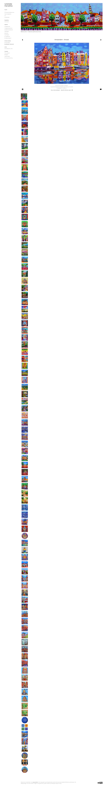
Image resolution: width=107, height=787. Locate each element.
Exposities (6, 20)
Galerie (6, 24)
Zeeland (6, 33)
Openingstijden (7, 14)
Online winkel (7, 40)
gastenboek (7, 56)
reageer (6, 54)
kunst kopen (7, 42)
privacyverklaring (8, 57)
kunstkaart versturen (9, 44)
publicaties (6, 17)
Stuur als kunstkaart (62, 90)
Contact (6, 51)
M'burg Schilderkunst (9, 12)
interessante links (8, 48)
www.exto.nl (35, 782)
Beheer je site (24, 31)
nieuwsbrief (7, 53)
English (5, 9)
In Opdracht (7, 36)
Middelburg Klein (8, 28)
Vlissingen (6, 31)
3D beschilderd (7, 38)
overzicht (6, 21)
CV (5, 15)
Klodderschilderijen (8, 29)
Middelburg (7, 26)
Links (5, 47)
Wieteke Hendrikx (8, 5)
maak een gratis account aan (34, 31)
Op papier (6, 34)
